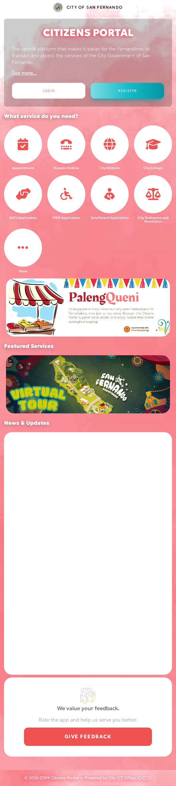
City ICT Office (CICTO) (130, 777)
